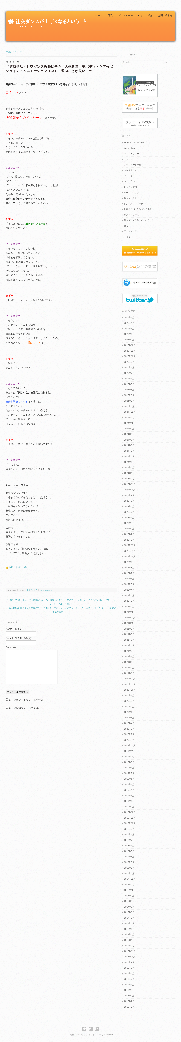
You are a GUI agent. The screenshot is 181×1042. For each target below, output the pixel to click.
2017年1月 (129, 940)
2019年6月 (129, 779)
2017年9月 (129, 895)
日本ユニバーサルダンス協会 (138, 209)
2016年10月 (129, 957)
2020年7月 (129, 706)
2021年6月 (129, 645)
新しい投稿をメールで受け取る (26, 707)
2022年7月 (129, 573)
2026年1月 (129, 340)
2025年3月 (129, 395)
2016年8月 (129, 968)
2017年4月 (129, 923)
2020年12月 (129, 679)
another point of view (134, 142)
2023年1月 (129, 540)
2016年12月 (129, 945)
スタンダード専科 (132, 164)
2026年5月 (129, 317)
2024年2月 (129, 467)
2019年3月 (129, 795)
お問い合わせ (165, 15)
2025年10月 (129, 356)
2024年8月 (129, 434)
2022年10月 (129, 556)
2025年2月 (129, 401)
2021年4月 (129, 656)
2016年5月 (129, 984)
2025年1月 (129, 406)
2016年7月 (129, 973)
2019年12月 (129, 745)
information (129, 148)
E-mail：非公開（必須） (19, 638)
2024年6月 (129, 445)
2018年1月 (129, 873)
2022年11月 (129, 551)
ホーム (98, 15)
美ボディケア (14, 52)
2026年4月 (129, 323)
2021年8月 (129, 634)
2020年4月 (129, 723)
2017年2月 (129, 934)
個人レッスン (130, 198)
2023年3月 (129, 529)
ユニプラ (128, 176)
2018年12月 (129, 812)
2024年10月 (129, 423)
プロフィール (125, 15)
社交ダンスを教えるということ (139, 220)
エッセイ (128, 159)
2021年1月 (129, 673)
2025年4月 (129, 389)
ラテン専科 (129, 181)
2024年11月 (129, 417)
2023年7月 (129, 506)
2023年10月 (129, 490)
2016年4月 (129, 990)
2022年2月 (129, 601)
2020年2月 (129, 734)
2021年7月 (129, 640)
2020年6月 (129, 712)
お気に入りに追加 (18, 567)
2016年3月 (129, 996)
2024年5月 (129, 451)
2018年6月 (129, 845)
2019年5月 (129, 784)
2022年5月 (129, 584)
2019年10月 (129, 756)
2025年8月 (129, 367)
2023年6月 (129, 512)
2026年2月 (129, 334)
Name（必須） (14, 629)
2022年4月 (129, 590)
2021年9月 (129, 629)
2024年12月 (129, 412)
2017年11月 (129, 884)
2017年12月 (129, 879)
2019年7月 (129, 773)
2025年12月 (129, 345)
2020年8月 (129, 701)
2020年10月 (129, 690)
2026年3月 (129, 328)
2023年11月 (129, 484)
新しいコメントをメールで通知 (26, 700)
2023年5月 (129, 517)
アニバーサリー (131, 153)
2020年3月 (129, 729)
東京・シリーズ (131, 215)
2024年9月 (129, 428)
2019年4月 (129, 790)
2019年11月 (129, 751)
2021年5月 (129, 651)
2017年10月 (129, 890)
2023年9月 (129, 495)
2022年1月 (129, 606)
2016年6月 (129, 979)
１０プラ (128, 237)
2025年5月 (129, 384)
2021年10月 (129, 623)
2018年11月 (129, 818)
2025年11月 (129, 351)
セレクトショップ (132, 170)
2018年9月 (129, 829)
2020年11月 (129, 684)
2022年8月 (129, 567)
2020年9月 (129, 695)
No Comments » (46, 590)
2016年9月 (129, 962)
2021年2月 (129, 667)
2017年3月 (129, 929)
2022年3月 (129, 595)
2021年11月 (129, 617)
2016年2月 (129, 1001)
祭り (126, 226)
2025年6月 (129, 378)
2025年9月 (129, 362)
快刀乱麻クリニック (133, 203)
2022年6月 (129, 578)
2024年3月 (129, 462)
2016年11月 (129, 951)
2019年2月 (129, 801)
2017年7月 (129, 907)
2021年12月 (129, 612)
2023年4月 (129, 523)
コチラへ (12, 92)
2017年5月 (129, 918)
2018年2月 (129, 868)
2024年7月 (129, 440)
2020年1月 (129, 740)
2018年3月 (129, 862)
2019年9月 (129, 762)
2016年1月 (129, 1007)
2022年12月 (129, 545)
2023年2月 (129, 534)
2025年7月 (129, 373)
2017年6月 (129, 912)
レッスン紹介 (145, 15)
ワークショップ (131, 192)
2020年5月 (129, 718)
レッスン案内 (130, 187)
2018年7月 (129, 840)
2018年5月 (129, 851)
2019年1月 (129, 807)
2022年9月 (129, 562)
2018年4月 (129, 856)
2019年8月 (129, 767)
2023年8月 (129, 501)
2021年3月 (129, 662)
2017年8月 (129, 901)
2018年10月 (129, 823)
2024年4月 (129, 456)
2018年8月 (129, 834)
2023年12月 (129, 478)
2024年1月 (129, 473)
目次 (110, 15)
